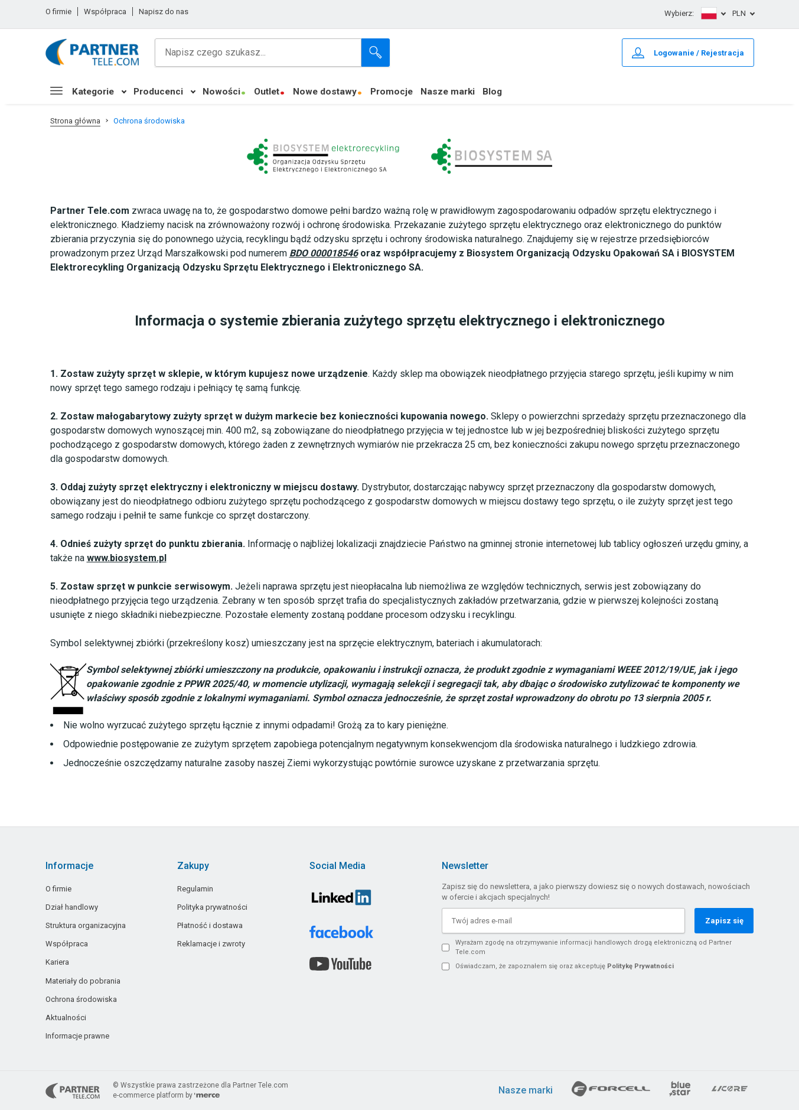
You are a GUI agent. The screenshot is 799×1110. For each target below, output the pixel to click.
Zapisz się (724, 920)
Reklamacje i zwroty (211, 943)
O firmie (58, 11)
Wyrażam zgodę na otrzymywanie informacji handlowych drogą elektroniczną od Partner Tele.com (593, 947)
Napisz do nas (163, 11)
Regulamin (195, 888)
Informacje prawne (77, 1035)
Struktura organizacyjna (85, 925)
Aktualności (65, 1017)
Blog (492, 91)
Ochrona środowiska (81, 999)
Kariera (57, 962)
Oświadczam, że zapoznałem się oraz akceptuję (564, 966)
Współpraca (105, 11)
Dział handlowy (71, 907)
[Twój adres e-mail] (563, 920)
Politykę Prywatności (640, 966)
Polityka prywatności (212, 907)
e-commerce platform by (166, 1095)
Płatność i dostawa (210, 925)
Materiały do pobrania (82, 980)
